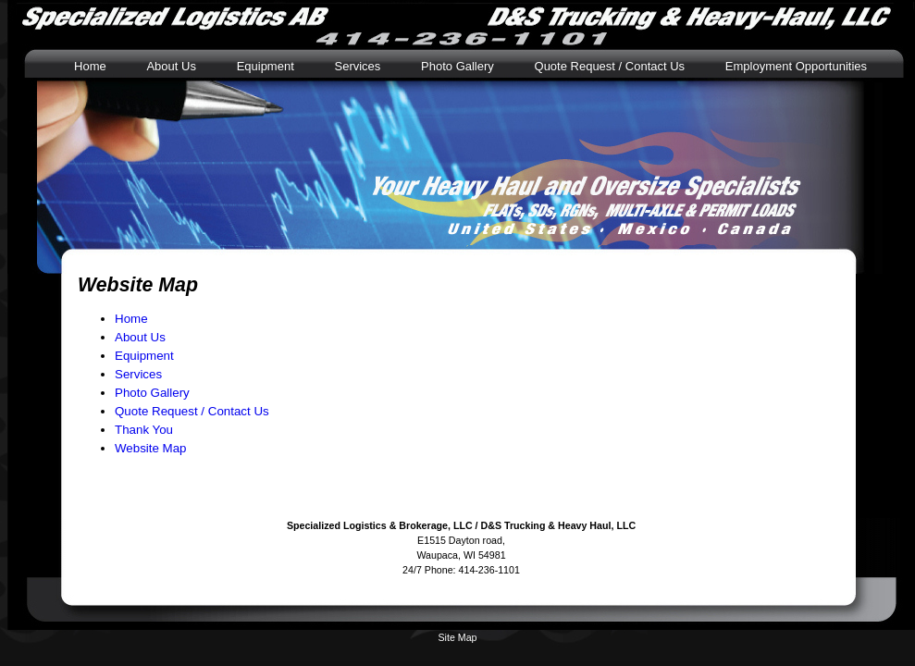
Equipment (265, 66)
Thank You (144, 430)
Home (90, 66)
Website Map (151, 448)
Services (357, 66)
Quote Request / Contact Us (610, 66)
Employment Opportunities (796, 66)
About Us (170, 66)
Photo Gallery (457, 66)
